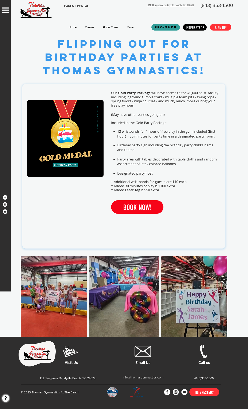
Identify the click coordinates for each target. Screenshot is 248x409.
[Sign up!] (220, 27)
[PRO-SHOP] (165, 27)
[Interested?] (195, 27)
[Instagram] (5, 204)
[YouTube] (5, 211)
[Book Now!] (137, 207)
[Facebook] (5, 197)
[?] (5, 398)
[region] (5, 103)
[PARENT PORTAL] (76, 6)
